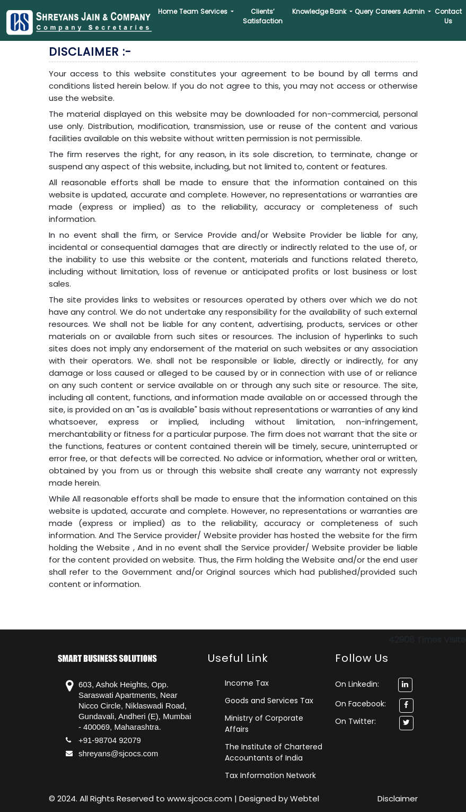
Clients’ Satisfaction (263, 16)
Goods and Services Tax (269, 700)
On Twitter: (355, 721)
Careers (388, 11)
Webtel (304, 798)
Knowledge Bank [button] (320, 11)
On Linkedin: (373, 684)
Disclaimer (397, 798)
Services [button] (214, 11)
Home (167, 11)
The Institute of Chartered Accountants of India (273, 752)
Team (188, 11)
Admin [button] (414, 11)
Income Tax (247, 683)
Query (364, 11)
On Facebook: (360, 703)
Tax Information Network (270, 775)
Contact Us (448, 16)
